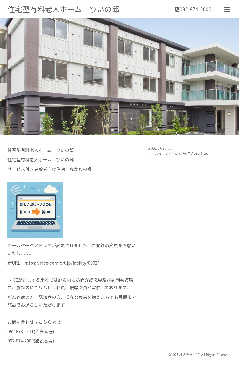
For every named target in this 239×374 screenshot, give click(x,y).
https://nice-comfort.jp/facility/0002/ (62, 262)
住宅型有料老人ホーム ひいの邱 (63, 9)
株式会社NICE (189, 354)
